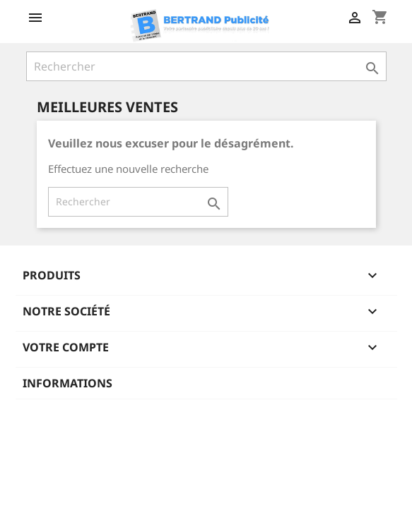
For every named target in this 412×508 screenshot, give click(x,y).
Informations (67, 383)
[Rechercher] (206, 66)
